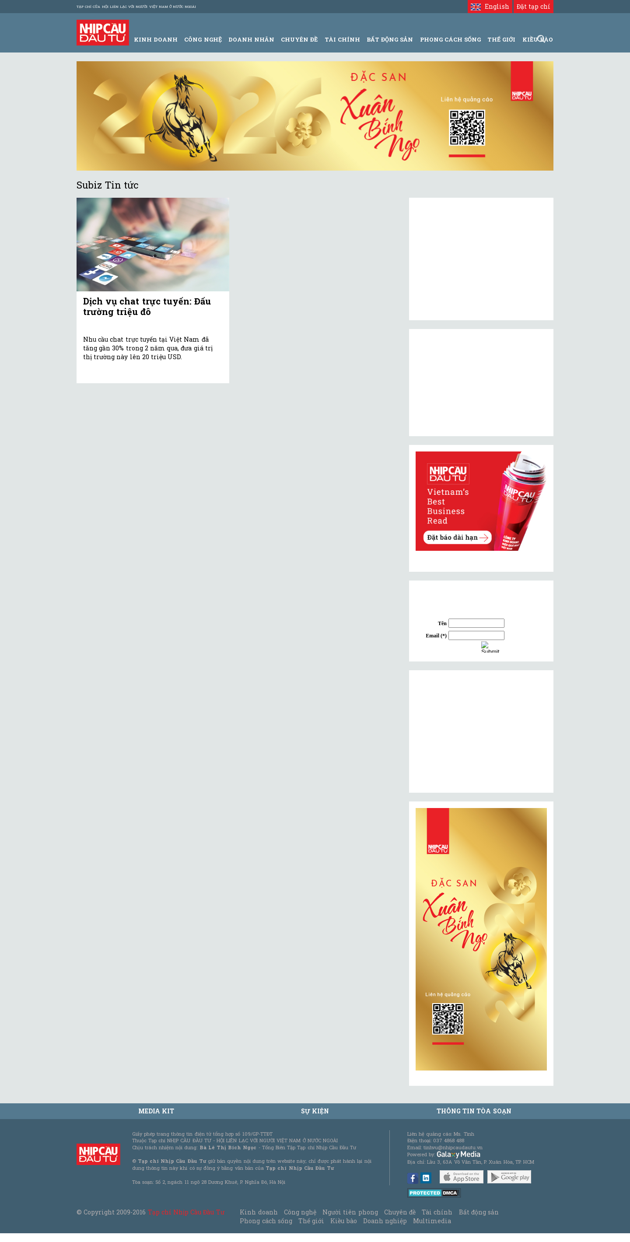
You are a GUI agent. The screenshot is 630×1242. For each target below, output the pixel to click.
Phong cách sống (266, 1221)
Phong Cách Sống (450, 39)
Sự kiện (315, 1111)
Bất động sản (390, 39)
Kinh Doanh (156, 39)
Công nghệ (300, 1212)
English (490, 6)
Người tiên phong (350, 1212)
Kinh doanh (258, 1212)
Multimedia (432, 1221)
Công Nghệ (202, 39)
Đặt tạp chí (533, 6)
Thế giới (501, 39)
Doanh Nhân (251, 39)
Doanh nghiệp (385, 1221)
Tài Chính (342, 39)
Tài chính (437, 1212)
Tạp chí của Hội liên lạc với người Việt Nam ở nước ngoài (136, 6)
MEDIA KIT (156, 1111)
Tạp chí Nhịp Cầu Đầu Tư (186, 1212)
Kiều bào (343, 1221)
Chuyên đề (299, 39)
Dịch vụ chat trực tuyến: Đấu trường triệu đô (147, 306)
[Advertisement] (481, 731)
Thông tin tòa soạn (474, 1111)
